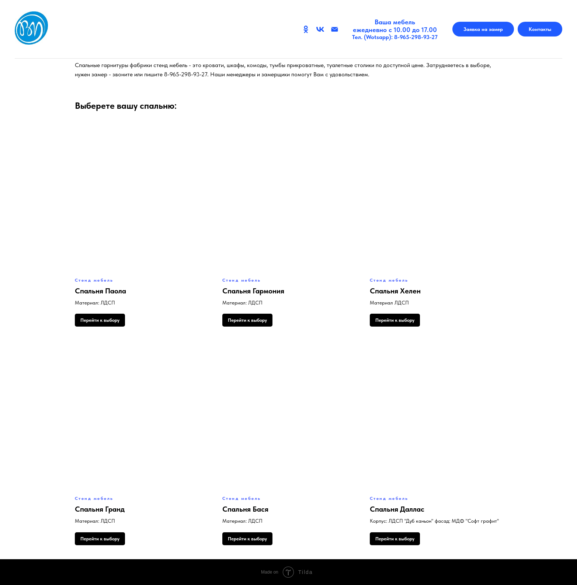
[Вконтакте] (320, 29)
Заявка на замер (483, 29)
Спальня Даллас (397, 509)
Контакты (540, 29)
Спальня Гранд (100, 509)
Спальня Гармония (253, 290)
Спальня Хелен (395, 290)
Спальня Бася (245, 509)
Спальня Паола (100, 290)
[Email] (334, 29)
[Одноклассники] (305, 29)
